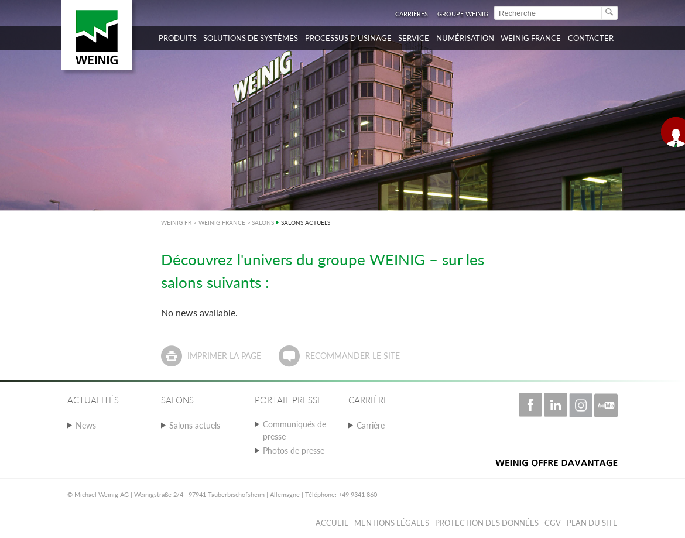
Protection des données (487, 522)
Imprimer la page (224, 356)
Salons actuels (194, 425)
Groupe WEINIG (462, 14)
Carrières (411, 14)
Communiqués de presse (294, 430)
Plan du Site (592, 522)
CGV (552, 522)
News (86, 425)
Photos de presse (293, 450)
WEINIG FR (176, 222)
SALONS (263, 222)
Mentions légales (391, 522)
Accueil (332, 522)
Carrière (371, 425)
